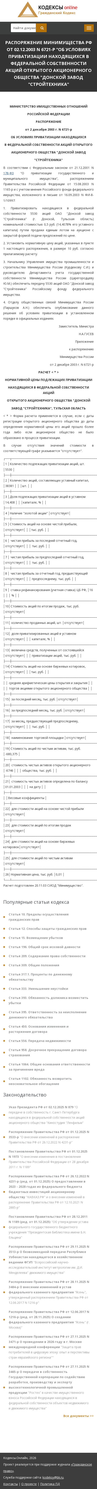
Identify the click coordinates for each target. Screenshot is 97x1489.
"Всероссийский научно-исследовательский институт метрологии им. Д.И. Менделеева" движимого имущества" (49, 1263)
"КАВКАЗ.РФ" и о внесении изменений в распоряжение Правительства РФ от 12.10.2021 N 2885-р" (49, 1195)
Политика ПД (50, 1484)
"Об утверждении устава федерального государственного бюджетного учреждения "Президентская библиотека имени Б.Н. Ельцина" (48, 1230)
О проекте (29, 1484)
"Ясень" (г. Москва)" (49, 1323)
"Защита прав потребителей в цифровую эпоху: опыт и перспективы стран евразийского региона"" (49, 1350)
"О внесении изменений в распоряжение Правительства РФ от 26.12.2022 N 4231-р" (49, 1140)
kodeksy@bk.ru (53, 1477)
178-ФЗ (8, 173)
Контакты (10, 1484)
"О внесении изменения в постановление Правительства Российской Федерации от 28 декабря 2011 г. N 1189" (49, 1162)
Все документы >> (78, 1419)
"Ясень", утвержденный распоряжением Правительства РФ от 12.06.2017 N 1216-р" (49, 1295)
